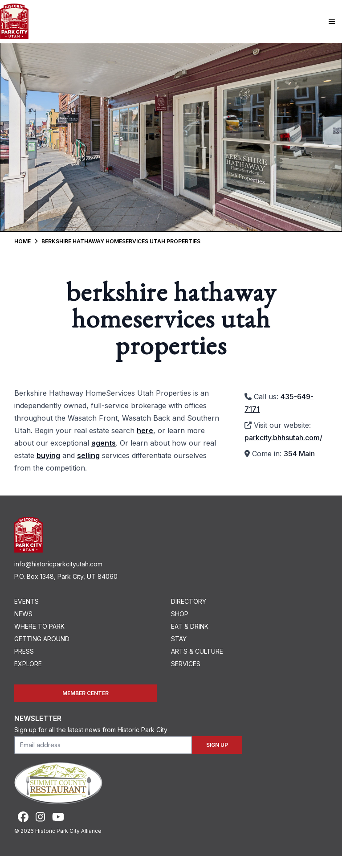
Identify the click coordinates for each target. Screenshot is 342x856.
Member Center (85, 693)
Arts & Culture (197, 651)
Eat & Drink (189, 626)
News (23, 614)
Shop (179, 614)
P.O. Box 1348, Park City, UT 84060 (66, 576)
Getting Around (41, 639)
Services (185, 664)
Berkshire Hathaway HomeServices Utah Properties (120, 241)
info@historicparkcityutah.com (58, 564)
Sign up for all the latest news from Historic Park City (90, 729)
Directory (188, 601)
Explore (28, 664)
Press (24, 651)
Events (26, 601)
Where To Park (39, 626)
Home (22, 241)
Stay (179, 639)
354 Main (299, 453)
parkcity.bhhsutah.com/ (283, 437)
